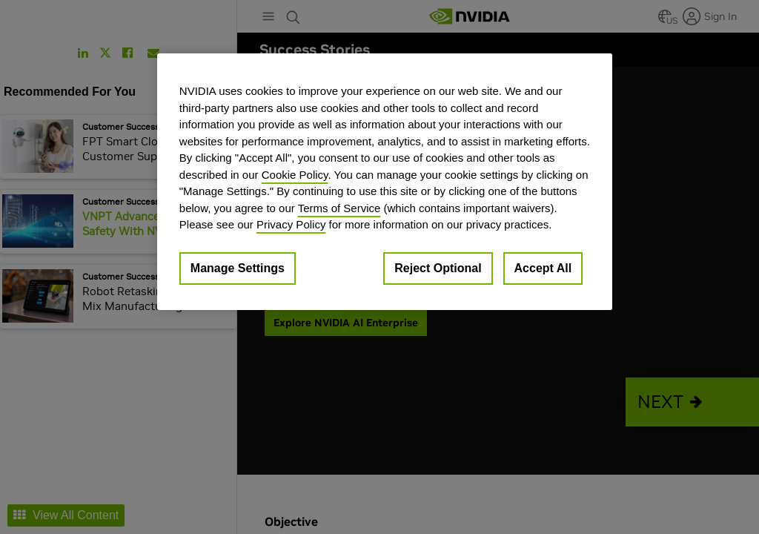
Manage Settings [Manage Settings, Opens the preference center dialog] (237, 268)
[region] (384, 181)
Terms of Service (339, 208)
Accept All (543, 268)
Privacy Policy (290, 224)
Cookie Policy (295, 174)
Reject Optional (437, 268)
